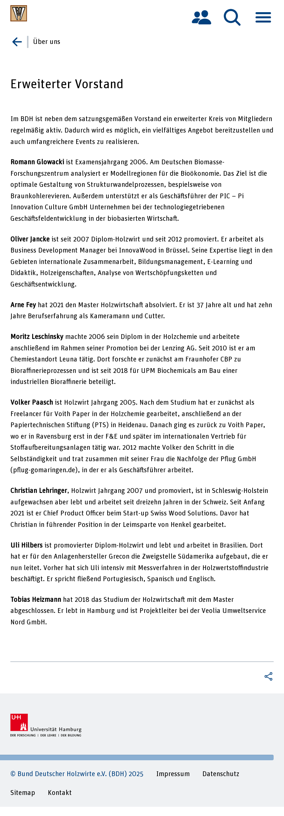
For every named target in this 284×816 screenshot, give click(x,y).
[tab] (201, 17)
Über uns (46, 41)
